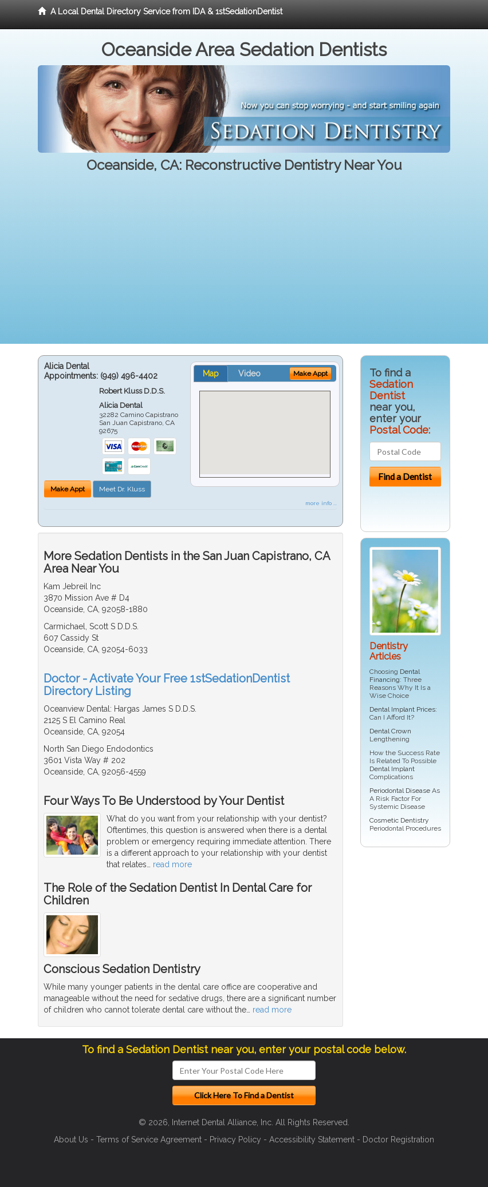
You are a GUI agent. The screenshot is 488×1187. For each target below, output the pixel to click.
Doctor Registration (398, 1139)
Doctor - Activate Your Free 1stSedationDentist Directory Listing (167, 685)
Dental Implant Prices (402, 709)
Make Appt (67, 489)
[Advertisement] (244, 264)
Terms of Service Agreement (149, 1139)
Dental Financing (394, 676)
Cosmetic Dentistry (399, 820)
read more (172, 864)
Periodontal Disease (399, 791)
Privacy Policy (235, 1139)
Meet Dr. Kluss (122, 489)
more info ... (321, 503)
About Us (71, 1139)
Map (211, 373)
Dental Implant (392, 769)
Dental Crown (390, 731)
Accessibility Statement (312, 1139)
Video (249, 373)
